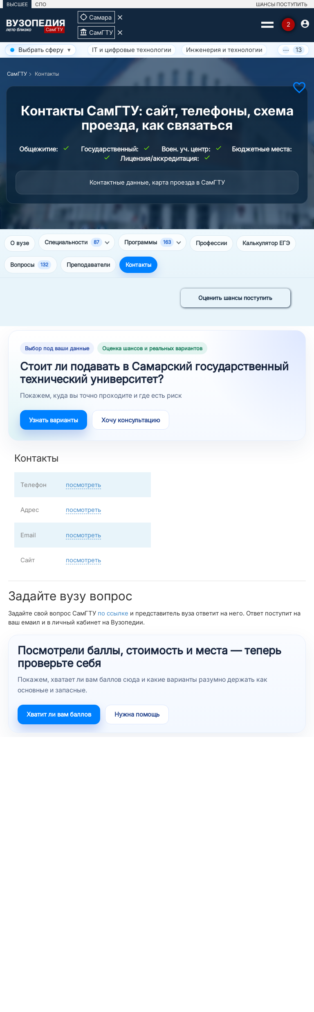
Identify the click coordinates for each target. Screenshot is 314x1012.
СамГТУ (17, 73)
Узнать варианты (53, 420)
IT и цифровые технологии (131, 50)
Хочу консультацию (130, 420)
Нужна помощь (136, 714)
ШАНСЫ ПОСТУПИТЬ (281, 4)
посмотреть (83, 485)
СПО (40, 4)
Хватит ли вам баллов (59, 714)
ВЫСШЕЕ (17, 4)
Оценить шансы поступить (235, 297)
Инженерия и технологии (224, 50)
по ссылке (113, 613)
